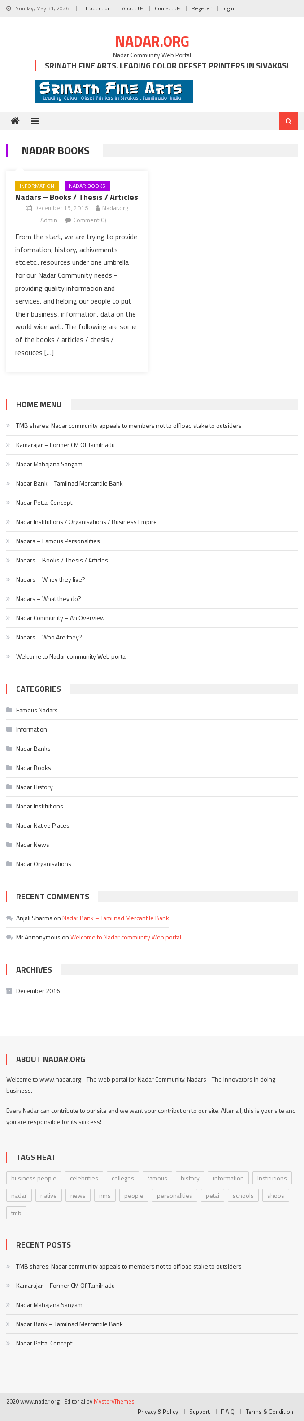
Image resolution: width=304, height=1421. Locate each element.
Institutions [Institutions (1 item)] (272, 1178)
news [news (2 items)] (78, 1195)
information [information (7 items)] (228, 1178)
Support (199, 1411)
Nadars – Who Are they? (49, 637)
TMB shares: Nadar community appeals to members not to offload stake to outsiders (129, 425)
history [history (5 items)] (190, 1178)
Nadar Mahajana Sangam (49, 464)
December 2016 (38, 990)
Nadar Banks (33, 748)
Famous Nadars (37, 710)
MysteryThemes (114, 1401)
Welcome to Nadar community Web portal (71, 656)
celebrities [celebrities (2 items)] (84, 1178)
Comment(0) (90, 219)
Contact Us (167, 8)
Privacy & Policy (158, 1411)
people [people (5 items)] (133, 1195)
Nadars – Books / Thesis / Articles (76, 197)
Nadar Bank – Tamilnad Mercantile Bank (69, 483)
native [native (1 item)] (48, 1195)
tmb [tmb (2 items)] (16, 1213)
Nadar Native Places (42, 825)
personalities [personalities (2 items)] (174, 1195)
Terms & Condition (269, 1411)
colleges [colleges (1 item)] (123, 1178)
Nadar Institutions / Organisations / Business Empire (86, 521)
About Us (132, 8)
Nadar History (34, 786)
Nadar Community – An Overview (60, 617)
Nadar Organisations (43, 863)
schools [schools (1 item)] (243, 1195)
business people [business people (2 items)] (33, 1178)
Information (37, 186)
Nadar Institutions (39, 806)
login (228, 8)
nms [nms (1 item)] (105, 1195)
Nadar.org (152, 41)
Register (201, 8)
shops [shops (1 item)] (275, 1195)
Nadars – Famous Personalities (58, 541)
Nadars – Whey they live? (50, 579)
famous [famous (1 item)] (157, 1178)
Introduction (96, 8)
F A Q (228, 1411)
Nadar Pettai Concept (44, 502)
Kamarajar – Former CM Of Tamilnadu (65, 444)
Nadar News (32, 844)
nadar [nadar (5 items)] (19, 1195)
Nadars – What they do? (48, 598)
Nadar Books (87, 186)
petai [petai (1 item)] (212, 1195)
